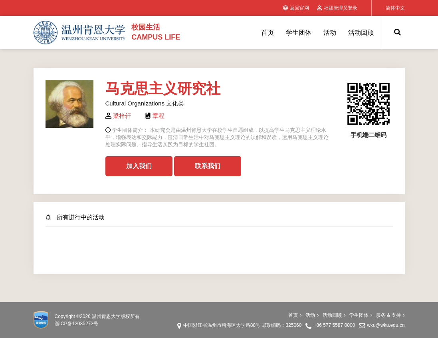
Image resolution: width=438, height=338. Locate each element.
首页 (267, 32)
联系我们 (207, 166)
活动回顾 (361, 32)
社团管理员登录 (337, 8)
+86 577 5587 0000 (334, 325)
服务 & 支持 (390, 315)
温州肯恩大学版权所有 (116, 316)
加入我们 (139, 166)
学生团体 (298, 32)
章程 (158, 115)
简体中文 (395, 8)
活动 (329, 32)
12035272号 (85, 323)
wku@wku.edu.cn (385, 325)
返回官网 (296, 8)
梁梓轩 (122, 115)
